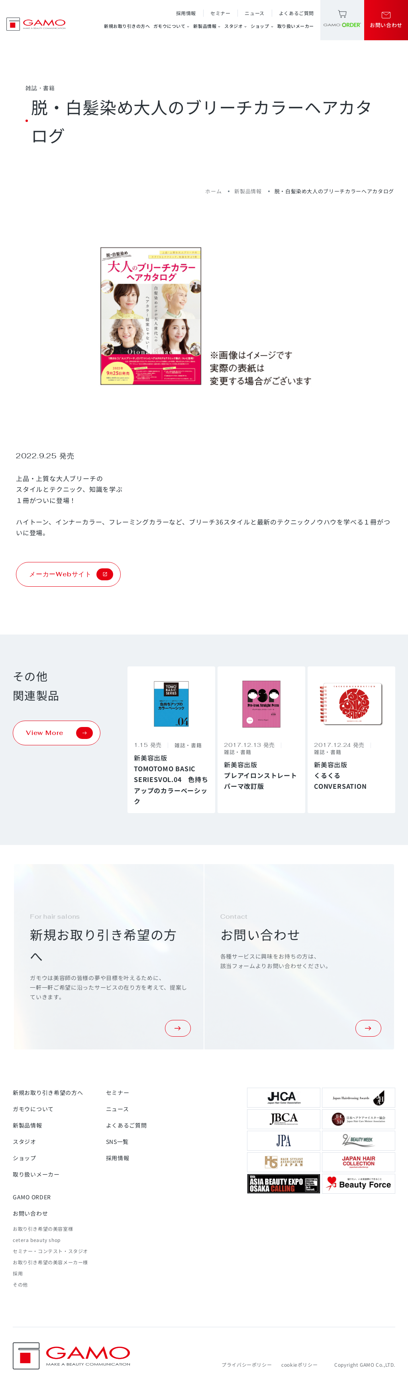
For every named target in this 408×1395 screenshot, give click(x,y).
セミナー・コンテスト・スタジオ (50, 1251)
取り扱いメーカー (295, 26)
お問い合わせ (30, 1213)
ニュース (254, 13)
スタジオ (235, 26)
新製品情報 (207, 26)
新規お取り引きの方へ (127, 26)
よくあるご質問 (296, 13)
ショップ (262, 26)
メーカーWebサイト (71, 574)
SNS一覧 (117, 1141)
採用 (18, 1273)
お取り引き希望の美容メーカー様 (50, 1262)
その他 (20, 1284)
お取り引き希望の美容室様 (43, 1228)
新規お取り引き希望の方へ (48, 1092)
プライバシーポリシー (247, 1364)
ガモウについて (171, 26)
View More (59, 733)
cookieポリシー (299, 1364)
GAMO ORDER (32, 1197)
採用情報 (186, 13)
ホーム (213, 191)
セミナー (220, 13)
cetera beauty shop (37, 1239)
